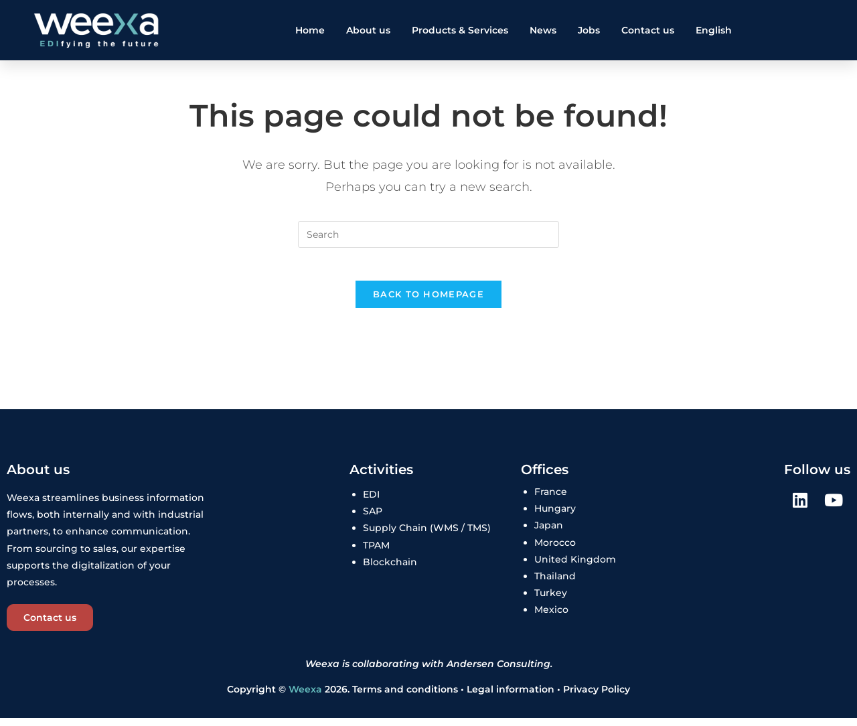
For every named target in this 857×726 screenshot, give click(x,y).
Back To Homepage (428, 302)
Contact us (647, 30)
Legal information (512, 697)
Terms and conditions (405, 697)
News (543, 30)
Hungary (555, 516)
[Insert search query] (428, 234)
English (714, 30)
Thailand (555, 584)
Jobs (589, 30)
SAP (372, 519)
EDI (371, 502)
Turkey (550, 601)
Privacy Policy (596, 697)
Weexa (305, 697)
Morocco (555, 550)
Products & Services (460, 30)
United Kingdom (575, 567)
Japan (548, 534)
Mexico (551, 617)
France (550, 500)
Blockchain (390, 570)
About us (368, 30)
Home (310, 30)
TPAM (376, 553)
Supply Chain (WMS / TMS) (427, 536)
